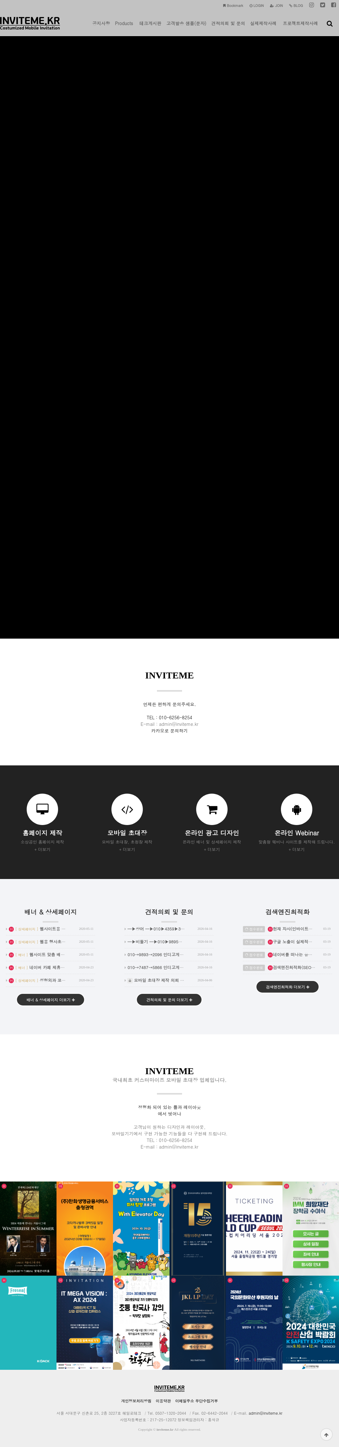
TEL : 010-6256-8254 (169, 717)
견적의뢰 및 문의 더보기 (169, 999)
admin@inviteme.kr (265, 1413)
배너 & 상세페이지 (50, 915)
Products (124, 28)
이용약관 (163, 1400)
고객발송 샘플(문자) (186, 28)
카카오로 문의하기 (169, 730)
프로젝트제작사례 (300, 28)
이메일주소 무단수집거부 (196, 1400)
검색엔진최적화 (287, 915)
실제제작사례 (263, 28)
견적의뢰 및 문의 (228, 28)
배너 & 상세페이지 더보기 (50, 999)
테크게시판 (150, 28)
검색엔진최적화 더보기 (287, 986)
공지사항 (101, 28)
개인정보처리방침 (136, 1400)
